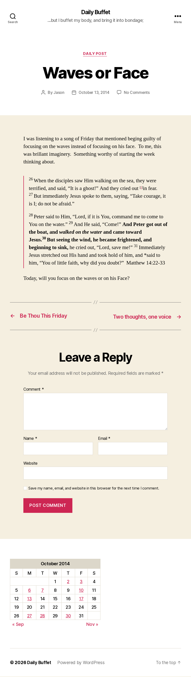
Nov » (92, 625)
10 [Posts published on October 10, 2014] (81, 590)
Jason (58, 93)
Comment (33, 390)
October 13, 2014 (94, 93)
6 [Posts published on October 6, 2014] (29, 590)
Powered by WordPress (82, 663)
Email (104, 439)
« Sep (18, 625)
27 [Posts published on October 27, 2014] (29, 616)
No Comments (137, 93)
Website (30, 463)
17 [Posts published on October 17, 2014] (81, 599)
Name (30, 439)
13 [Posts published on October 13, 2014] (29, 599)
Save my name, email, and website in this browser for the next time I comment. (93, 489)
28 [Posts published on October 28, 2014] (42, 616)
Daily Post (96, 54)
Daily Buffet (95, 12)
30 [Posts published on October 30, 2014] (68, 616)
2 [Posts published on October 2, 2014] (68, 582)
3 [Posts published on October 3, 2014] (81, 582)
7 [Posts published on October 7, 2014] (42, 590)
